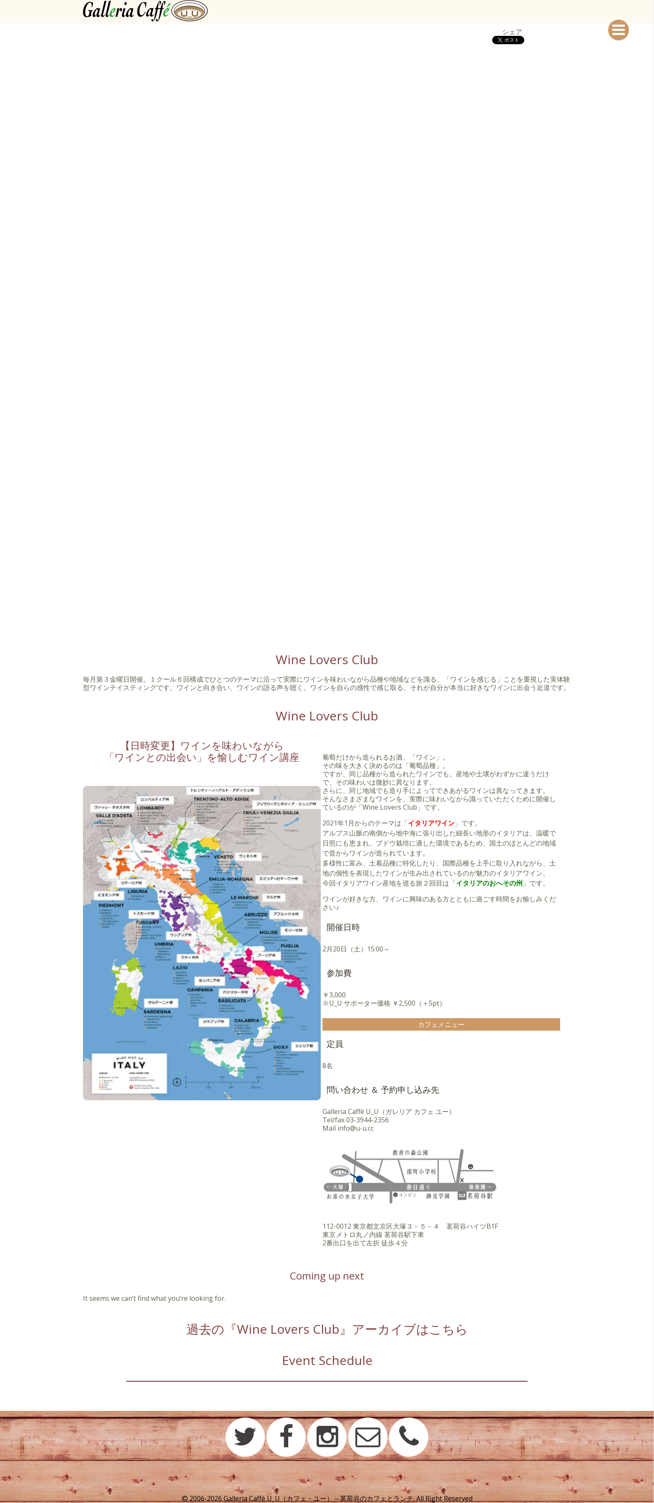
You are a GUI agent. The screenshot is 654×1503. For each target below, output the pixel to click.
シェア (512, 31)
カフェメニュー (441, 1024)
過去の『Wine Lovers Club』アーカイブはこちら (327, 1328)
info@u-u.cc (355, 1128)
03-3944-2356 (367, 1119)
